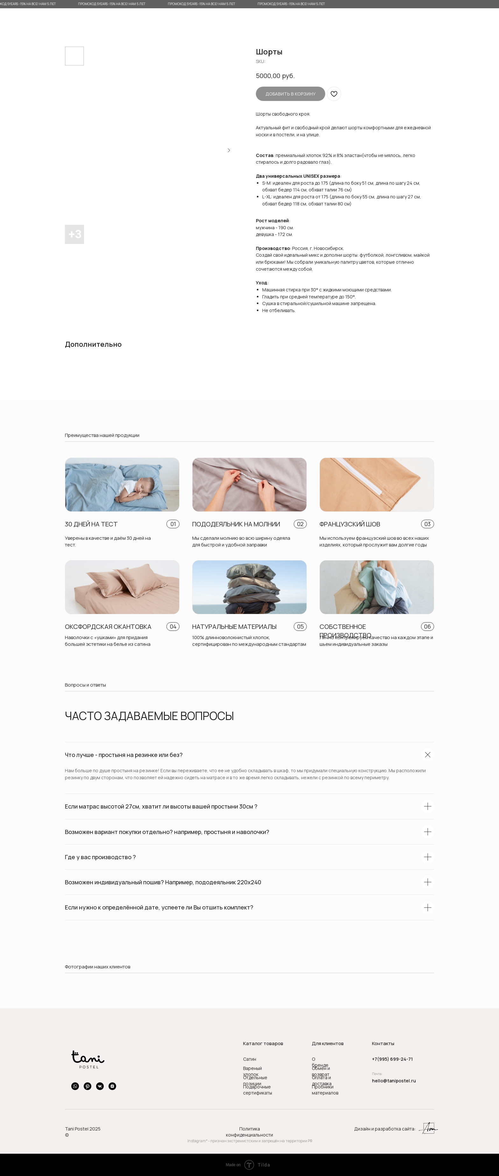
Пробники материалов (325, 1090)
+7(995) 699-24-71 (392, 1059)
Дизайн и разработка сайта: (385, 1129)
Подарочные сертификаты (257, 1090)
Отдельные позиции (255, 1080)
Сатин (249, 1059)
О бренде (320, 1062)
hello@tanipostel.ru (394, 1081)
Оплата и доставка (322, 1080)
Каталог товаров (263, 1043)
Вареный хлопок (252, 1071)
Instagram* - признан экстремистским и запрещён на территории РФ (249, 1141)
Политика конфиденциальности (249, 1132)
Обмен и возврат (321, 1071)
